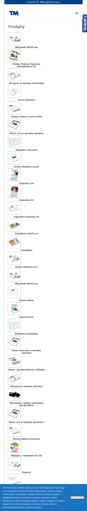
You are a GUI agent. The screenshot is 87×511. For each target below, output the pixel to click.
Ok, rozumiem (77, 498)
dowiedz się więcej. (33, 507)
